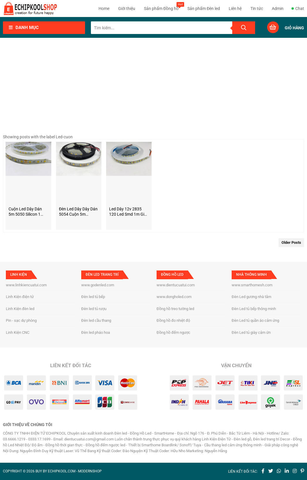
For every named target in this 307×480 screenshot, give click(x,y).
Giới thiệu (126, 8)
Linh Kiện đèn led (20, 309)
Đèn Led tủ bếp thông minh (254, 309)
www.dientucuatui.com (176, 285)
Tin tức (256, 8)
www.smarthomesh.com (252, 285)
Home (104, 8)
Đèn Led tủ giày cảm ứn (251, 332)
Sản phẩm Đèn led (203, 8)
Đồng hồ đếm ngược (173, 332)
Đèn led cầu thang (96, 320)
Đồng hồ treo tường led (175, 309)
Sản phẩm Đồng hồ (161, 6)
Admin (278, 8)
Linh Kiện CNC (17, 332)
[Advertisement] (153, 88)
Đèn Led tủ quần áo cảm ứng (255, 320)
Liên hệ (235, 8)
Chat (297, 8)
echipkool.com (61, 471)
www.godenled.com (97, 285)
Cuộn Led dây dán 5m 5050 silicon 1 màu (25, 212)
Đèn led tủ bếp (93, 297)
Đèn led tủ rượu (93, 309)
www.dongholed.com (174, 297)
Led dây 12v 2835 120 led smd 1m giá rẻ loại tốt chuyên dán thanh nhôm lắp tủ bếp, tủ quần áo (128, 212)
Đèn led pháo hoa (95, 332)
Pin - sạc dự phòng (21, 320)
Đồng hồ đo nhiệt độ (173, 320)
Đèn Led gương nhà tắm (251, 297)
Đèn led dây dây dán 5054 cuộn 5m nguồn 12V (78, 212)
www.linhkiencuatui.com (26, 285)
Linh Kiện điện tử (20, 297)
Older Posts (291, 242)
